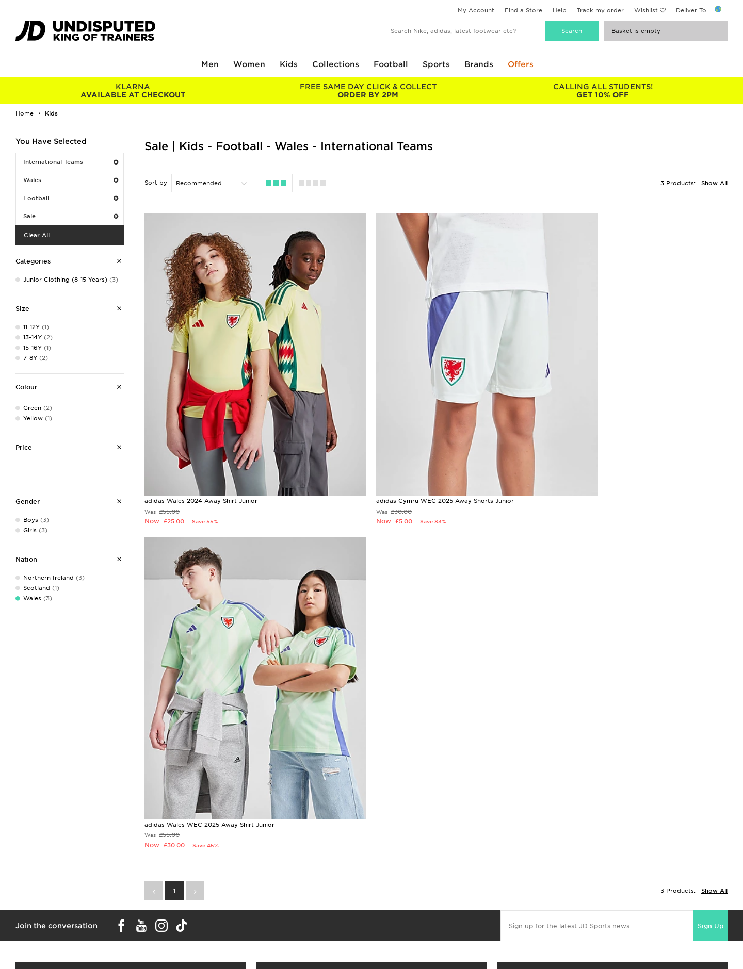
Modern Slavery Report (585, 950)
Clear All (37, 235)
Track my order (600, 10)
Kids (289, 64)
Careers (383, 896)
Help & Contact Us (221, 918)
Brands (478, 64)
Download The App (44, 939)
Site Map (563, 939)
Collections (335, 64)
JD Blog (27, 950)
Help (560, 10)
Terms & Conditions (579, 896)
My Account (476, 10)
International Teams (70, 162)
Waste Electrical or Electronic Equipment (256, 939)
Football (391, 64)
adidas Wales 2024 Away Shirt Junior (200, 457)
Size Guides (32, 907)
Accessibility (569, 918)
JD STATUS (31, 928)
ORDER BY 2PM (368, 91)
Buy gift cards (130, 793)
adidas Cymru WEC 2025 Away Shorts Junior (411, 457)
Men (210, 64)
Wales (70, 180)
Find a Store (523, 10)
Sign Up (710, 558)
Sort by (155, 182)
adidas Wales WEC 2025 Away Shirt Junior (605, 457)
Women (249, 64)
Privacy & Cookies (577, 907)
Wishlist (646, 10)
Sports (436, 64)
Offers (521, 64)
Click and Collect (219, 907)
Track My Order (217, 928)
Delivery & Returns (221, 896)
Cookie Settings (574, 928)
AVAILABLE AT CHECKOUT (133, 91)
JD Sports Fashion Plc (405, 907)
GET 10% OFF (603, 91)
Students (28, 896)
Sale (70, 216)
